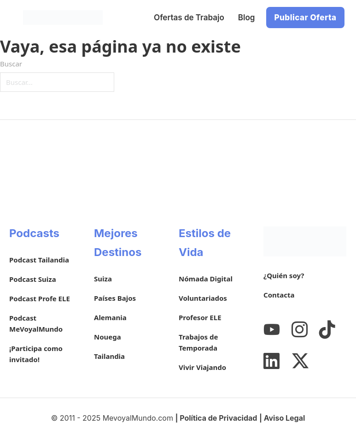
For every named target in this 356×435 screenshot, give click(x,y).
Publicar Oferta (305, 17)
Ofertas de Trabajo (189, 17)
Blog (246, 17)
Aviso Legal (284, 418)
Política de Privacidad (218, 418)
